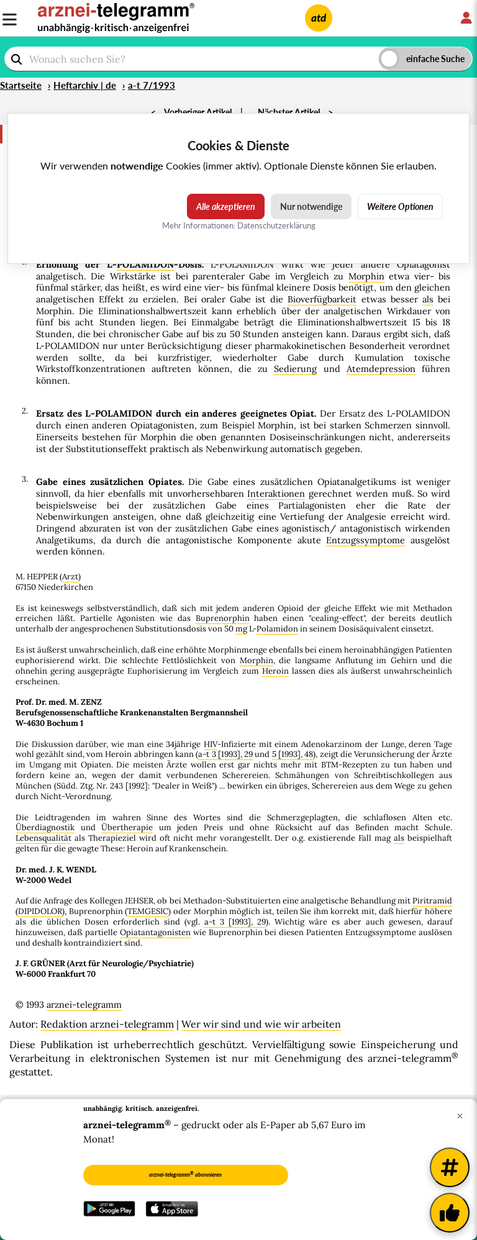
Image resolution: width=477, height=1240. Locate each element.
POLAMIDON (145, 264)
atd (318, 17)
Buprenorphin (223, 618)
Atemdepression (381, 368)
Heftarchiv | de (84, 85)
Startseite (21, 85)
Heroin (275, 671)
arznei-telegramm (84, 1004)
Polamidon (277, 628)
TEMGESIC (147, 911)
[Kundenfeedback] (450, 1213)
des (74, 413)
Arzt (70, 576)
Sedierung (295, 368)
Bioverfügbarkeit (322, 299)
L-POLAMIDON (118, 413)
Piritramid (432, 900)
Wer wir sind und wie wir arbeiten (261, 1024)
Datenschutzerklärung (276, 225)
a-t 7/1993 (151, 85)
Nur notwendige (311, 206)
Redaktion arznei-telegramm (107, 1024)
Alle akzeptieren (225, 206)
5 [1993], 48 (293, 754)
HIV (210, 744)
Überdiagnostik (45, 827)
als (428, 299)
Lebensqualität (43, 838)
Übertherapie (127, 827)
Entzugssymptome (365, 540)
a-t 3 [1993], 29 (225, 754)
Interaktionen (276, 493)
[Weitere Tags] (450, 1167)
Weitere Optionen (400, 206)
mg (241, 628)
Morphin (366, 276)
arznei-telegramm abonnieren (185, 1174)
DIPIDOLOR (40, 911)
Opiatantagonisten (155, 932)
